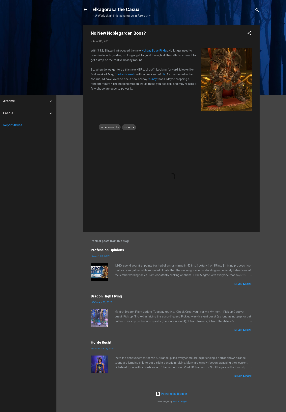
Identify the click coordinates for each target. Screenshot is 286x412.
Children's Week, (125, 74)
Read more (243, 284)
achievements (109, 127)
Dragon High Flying (106, 296)
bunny (153, 79)
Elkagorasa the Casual (116, 9)
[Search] (257, 11)
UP (163, 74)
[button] (249, 34)
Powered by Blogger (171, 394)
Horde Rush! (101, 342)
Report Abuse (12, 125)
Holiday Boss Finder (154, 50)
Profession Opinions (107, 250)
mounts (129, 127)
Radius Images (180, 401)
